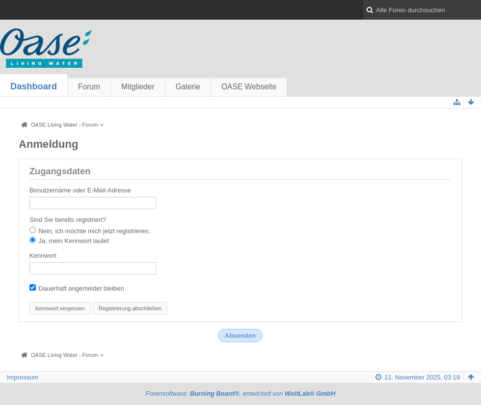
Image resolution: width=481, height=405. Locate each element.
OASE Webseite (248, 86)
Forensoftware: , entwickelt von (241, 393)
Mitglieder (138, 86)
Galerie (188, 86)
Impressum (22, 377)
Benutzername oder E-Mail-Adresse (80, 190)
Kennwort (42, 255)
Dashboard (33, 86)
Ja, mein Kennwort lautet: (69, 240)
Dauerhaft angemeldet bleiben (76, 288)
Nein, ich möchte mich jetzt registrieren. (89, 231)
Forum (89, 86)
